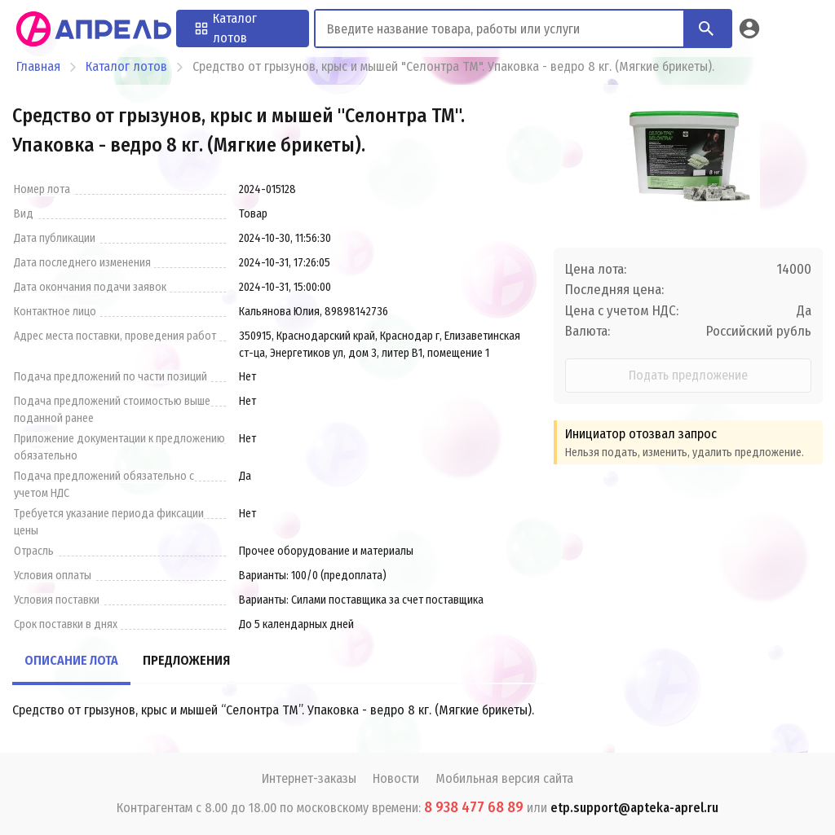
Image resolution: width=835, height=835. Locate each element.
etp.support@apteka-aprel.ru (634, 807)
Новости (396, 778)
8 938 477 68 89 (474, 807)
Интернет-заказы (309, 778)
